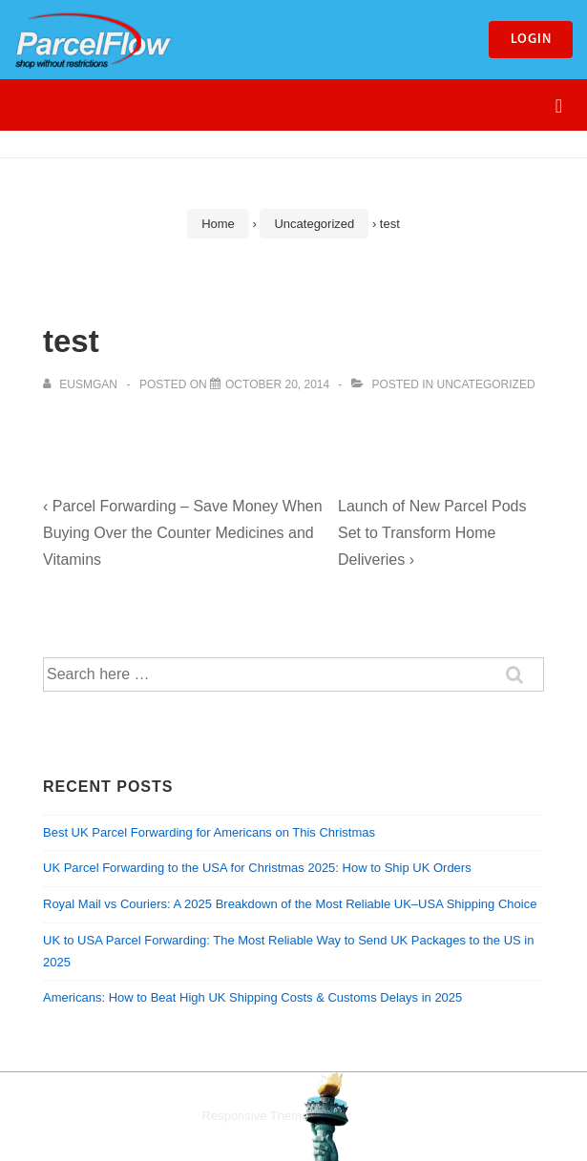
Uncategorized (486, 384)
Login (531, 39)
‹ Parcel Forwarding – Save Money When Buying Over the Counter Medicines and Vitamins (183, 533)
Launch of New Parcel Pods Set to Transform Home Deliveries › (432, 533)
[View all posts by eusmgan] (81, 384)
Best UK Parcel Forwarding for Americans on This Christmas (209, 832)
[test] (277, 384)
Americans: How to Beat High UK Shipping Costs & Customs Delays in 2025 (252, 997)
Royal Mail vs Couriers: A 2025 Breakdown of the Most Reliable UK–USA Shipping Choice (289, 904)
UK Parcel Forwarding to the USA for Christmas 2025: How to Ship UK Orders (257, 867)
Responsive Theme (255, 1116)
